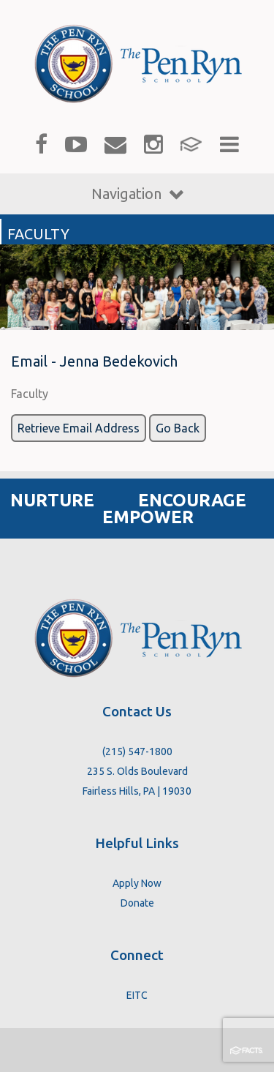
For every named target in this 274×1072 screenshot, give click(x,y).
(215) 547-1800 (137, 751)
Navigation (137, 193)
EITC (137, 995)
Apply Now (137, 883)
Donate (137, 903)
